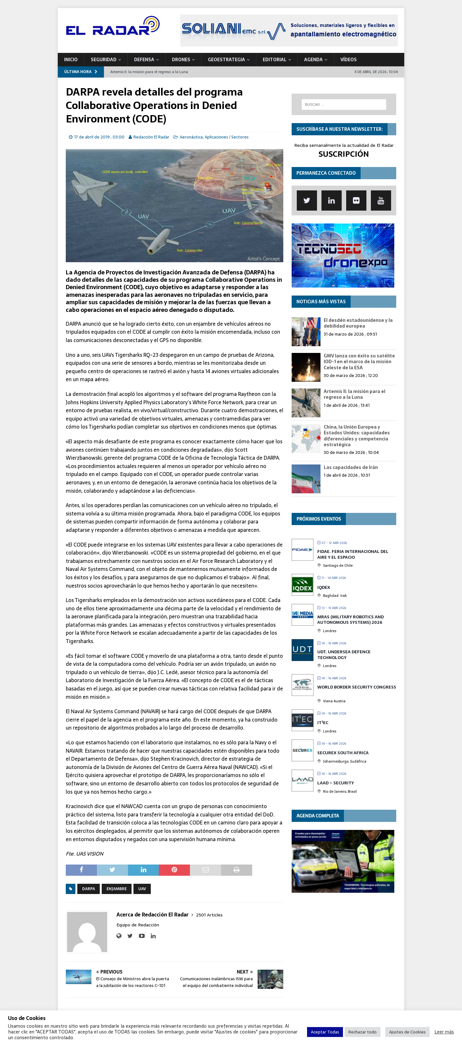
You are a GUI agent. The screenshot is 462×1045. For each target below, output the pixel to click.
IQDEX (323, 587)
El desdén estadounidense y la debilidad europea (358, 323)
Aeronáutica (191, 137)
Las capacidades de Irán (351, 467)
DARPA (88, 889)
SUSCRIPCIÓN (344, 154)
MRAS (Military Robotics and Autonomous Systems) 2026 (350, 620)
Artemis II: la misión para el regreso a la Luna (354, 394)
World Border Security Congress (356, 687)
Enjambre (117, 889)
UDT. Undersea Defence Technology (344, 654)
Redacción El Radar (151, 137)
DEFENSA (144, 59)
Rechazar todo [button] (362, 1032)
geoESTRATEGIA (226, 59)
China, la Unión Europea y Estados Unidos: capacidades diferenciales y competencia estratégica (357, 435)
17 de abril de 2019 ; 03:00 (99, 137)
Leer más (444, 1032)
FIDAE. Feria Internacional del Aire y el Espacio (353, 554)
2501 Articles (209, 914)
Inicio (71, 59)
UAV (142, 889)
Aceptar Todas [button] (325, 1032)
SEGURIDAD (103, 59)
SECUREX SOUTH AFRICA (343, 752)
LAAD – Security (335, 783)
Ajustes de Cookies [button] (407, 1032)
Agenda (313, 59)
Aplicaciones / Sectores (227, 137)
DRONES (181, 59)
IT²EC (322, 722)
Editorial (275, 59)
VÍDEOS (348, 59)
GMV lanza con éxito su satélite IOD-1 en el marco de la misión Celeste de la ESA (359, 361)
